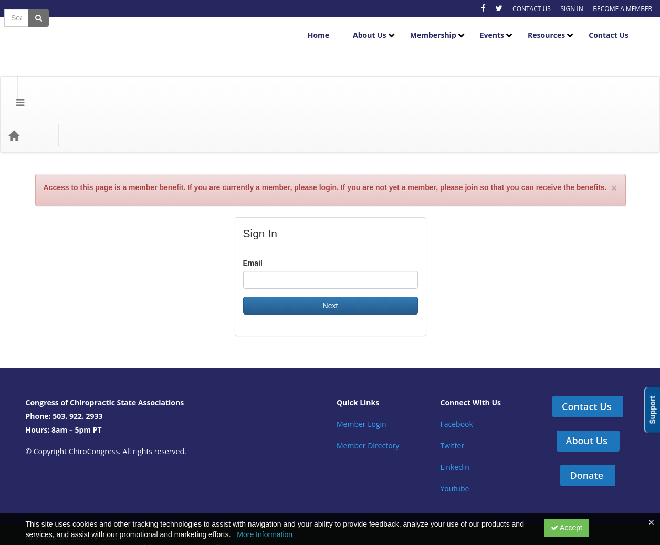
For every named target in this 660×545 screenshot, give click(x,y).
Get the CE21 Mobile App (128, 490)
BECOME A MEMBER (622, 8)
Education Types (138, 77)
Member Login (361, 366)
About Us (377, 27)
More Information (264, 534)
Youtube (455, 431)
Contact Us (616, 27)
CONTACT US (531, 8)
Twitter (453, 388)
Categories (74, 77)
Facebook (457, 366)
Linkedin (455, 409)
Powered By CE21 (58, 500)
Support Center (52, 490)
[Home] (29, 78)
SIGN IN (571, 8)
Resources (554, 27)
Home (326, 27)
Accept (566, 527)
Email (253, 205)
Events (500, 27)
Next (330, 248)
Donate (586, 417)
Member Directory (368, 388)
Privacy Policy (203, 490)
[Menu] (12, 78)
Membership (441, 27)
